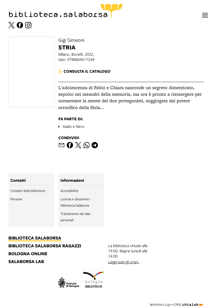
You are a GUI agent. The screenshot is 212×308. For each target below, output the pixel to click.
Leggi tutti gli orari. (123, 261)
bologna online (27, 253)
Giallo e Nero (74, 126)
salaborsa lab (26, 261)
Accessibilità (69, 190)
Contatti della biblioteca (27, 190)
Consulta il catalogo (87, 71)
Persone (16, 199)
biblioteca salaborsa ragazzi (44, 246)
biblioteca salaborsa (34, 238)
